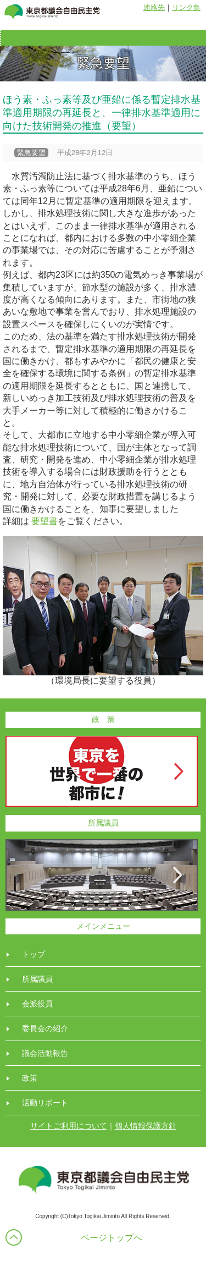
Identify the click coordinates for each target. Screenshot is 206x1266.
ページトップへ (111, 1237)
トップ (33, 954)
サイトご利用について (68, 1125)
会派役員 (37, 1003)
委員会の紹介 (45, 1028)
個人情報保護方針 (145, 1125)
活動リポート (45, 1102)
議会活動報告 (45, 1053)
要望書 (44, 521)
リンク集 (186, 7)
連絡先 (154, 7)
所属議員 (37, 979)
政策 (29, 1078)
